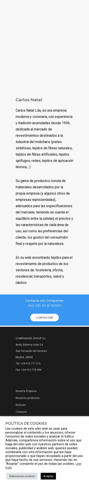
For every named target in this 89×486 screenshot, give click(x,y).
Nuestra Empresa (26, 391)
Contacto (21, 411)
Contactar (44, 317)
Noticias (21, 404)
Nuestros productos (28, 398)
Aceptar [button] (48, 476)
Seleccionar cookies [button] (22, 476)
